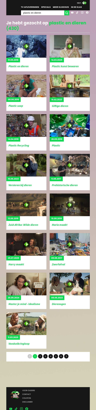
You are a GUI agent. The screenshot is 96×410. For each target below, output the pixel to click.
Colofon (26, 398)
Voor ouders (28, 390)
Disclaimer (27, 402)
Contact (26, 394)
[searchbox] (42, 12)
